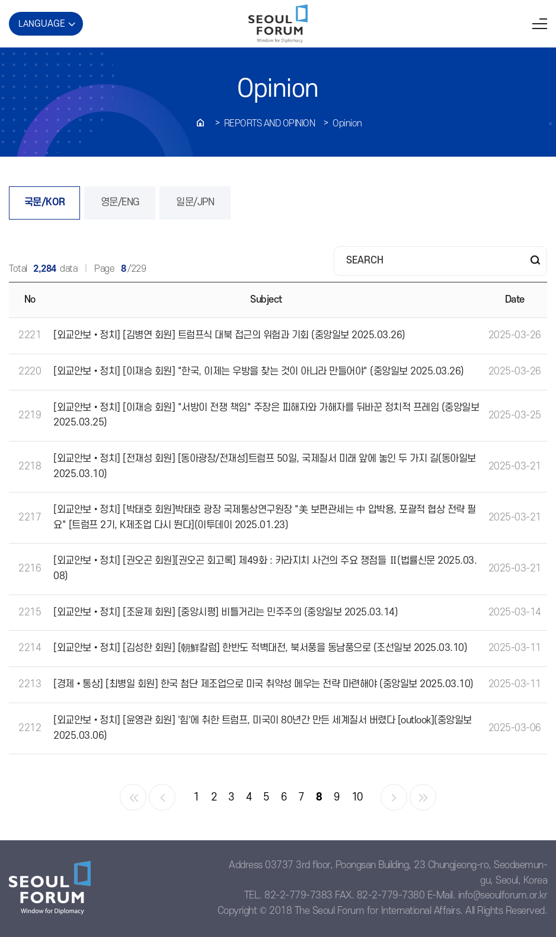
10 (357, 797)
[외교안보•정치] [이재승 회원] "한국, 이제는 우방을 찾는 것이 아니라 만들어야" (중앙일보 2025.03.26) (258, 371)
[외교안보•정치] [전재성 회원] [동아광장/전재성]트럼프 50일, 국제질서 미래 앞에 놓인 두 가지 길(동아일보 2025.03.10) (264, 466)
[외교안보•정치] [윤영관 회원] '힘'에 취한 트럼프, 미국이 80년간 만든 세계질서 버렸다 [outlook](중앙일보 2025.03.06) (262, 728)
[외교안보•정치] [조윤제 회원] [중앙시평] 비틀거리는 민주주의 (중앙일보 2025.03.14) (225, 612)
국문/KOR (44, 202)
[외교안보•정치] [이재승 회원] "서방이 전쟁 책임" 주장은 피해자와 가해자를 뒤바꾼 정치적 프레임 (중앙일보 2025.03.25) (266, 415)
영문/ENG (120, 202)
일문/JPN (195, 202)
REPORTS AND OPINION (269, 123)
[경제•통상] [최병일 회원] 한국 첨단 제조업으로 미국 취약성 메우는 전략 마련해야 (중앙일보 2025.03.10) (263, 684)
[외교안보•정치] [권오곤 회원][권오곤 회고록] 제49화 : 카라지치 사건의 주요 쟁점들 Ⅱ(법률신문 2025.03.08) (265, 568)
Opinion (347, 123)
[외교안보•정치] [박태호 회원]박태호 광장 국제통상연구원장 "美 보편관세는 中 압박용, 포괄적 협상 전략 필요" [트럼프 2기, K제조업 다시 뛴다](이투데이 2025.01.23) (264, 517)
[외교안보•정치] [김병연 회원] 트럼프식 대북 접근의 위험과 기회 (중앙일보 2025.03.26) (229, 335)
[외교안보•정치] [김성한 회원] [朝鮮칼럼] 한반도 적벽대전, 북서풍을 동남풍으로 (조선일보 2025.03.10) (260, 648)
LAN (41, 23)
